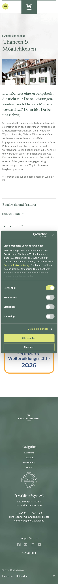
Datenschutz (22, 576)
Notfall (29, 467)
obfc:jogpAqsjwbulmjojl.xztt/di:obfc (29, 516)
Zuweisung (29, 452)
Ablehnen (29, 347)
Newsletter (29, 553)
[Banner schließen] (53, 235)
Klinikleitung (29, 462)
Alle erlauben (29, 338)
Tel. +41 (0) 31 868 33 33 (29, 513)
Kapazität (29, 457)
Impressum (7, 576)
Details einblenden (38, 328)
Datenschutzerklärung (17, 265)
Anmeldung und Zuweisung (29, 520)
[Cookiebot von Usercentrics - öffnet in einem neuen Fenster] (35, 235)
